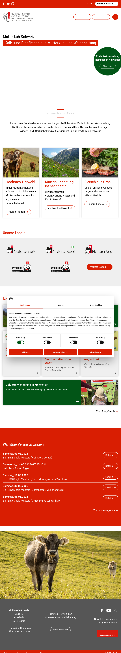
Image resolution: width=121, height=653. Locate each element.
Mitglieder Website (105, 4)
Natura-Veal (72, 17)
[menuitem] (21, 250)
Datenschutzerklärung (13, 648)
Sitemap (43, 648)
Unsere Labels (95, 204)
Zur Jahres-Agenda (104, 505)
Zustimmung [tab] (25, 305)
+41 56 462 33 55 (21, 626)
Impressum (31, 648)
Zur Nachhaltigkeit (58, 208)
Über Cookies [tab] (96, 305)
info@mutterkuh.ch (21, 623)
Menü (108, 17)
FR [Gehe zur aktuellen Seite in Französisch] (110, 648)
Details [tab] (60, 305)
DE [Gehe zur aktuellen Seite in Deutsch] (106, 648)
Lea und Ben (91, 17)
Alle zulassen (95, 352)
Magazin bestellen (108, 617)
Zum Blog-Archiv (105, 406)
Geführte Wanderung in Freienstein (27, 381)
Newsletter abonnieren (106, 614)
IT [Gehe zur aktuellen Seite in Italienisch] (113, 648)
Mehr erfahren (17, 211)
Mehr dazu (58, 624)
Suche (89, 4)
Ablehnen (26, 352)
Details (109, 450)
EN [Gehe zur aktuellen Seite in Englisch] (117, 648)
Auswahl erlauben (60, 352)
